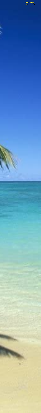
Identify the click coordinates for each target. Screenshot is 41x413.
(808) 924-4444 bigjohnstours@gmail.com (32, 3)
